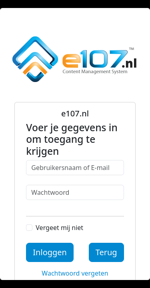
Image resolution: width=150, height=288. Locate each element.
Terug (106, 252)
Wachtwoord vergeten (75, 273)
